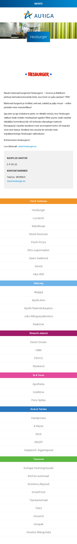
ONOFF (38, 442)
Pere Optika (38, 400)
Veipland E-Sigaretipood (38, 450)
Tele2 (38, 508)
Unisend (38, 516)
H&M (38, 350)
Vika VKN (38, 274)
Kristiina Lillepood (38, 484)
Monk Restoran (38, 234)
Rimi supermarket (38, 250)
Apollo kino (38, 300)
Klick (39, 434)
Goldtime (38, 392)
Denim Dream (38, 342)
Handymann (38, 418)
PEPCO (38, 358)
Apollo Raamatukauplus (38, 308)
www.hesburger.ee (27, 146)
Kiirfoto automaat (38, 476)
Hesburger (38, 210)
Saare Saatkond (38, 258)
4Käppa (38, 292)
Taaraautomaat (38, 500)
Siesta (38, 266)
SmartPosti (38, 492)
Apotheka (38, 384)
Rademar (38, 324)
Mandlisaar (38, 226)
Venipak (38, 524)
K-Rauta (38, 426)
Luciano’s (38, 218)
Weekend (38, 366)
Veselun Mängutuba (38, 532)
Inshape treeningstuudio (39, 468)
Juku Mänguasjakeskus (38, 316)
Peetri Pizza (38, 242)
